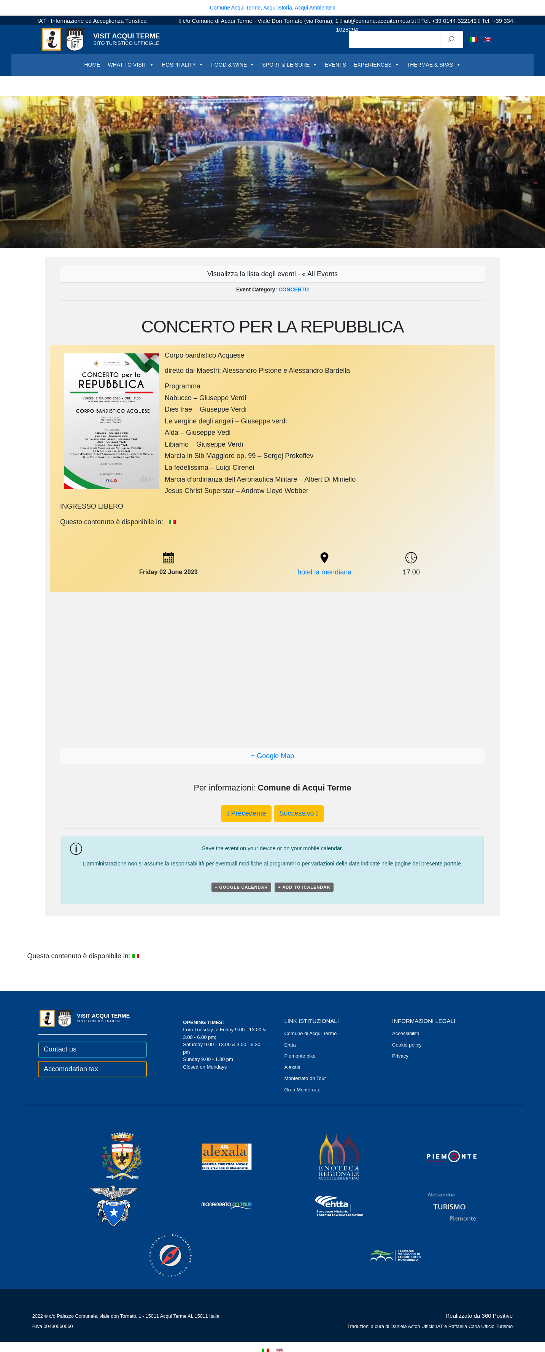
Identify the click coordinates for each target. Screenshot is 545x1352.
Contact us (60, 1049)
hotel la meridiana (324, 572)
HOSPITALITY (182, 64)
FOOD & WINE (232, 64)
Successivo (299, 813)
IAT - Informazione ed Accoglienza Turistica (91, 20)
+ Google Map (272, 756)
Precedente (246, 813)
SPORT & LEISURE (289, 64)
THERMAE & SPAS (434, 64)
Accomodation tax (71, 1069)
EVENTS (335, 65)
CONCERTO (293, 289)
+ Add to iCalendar (304, 887)
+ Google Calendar (241, 887)
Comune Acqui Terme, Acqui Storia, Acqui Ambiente (272, 8)
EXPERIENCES (376, 64)
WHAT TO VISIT (131, 64)
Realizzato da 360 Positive (479, 1315)
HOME (92, 65)
